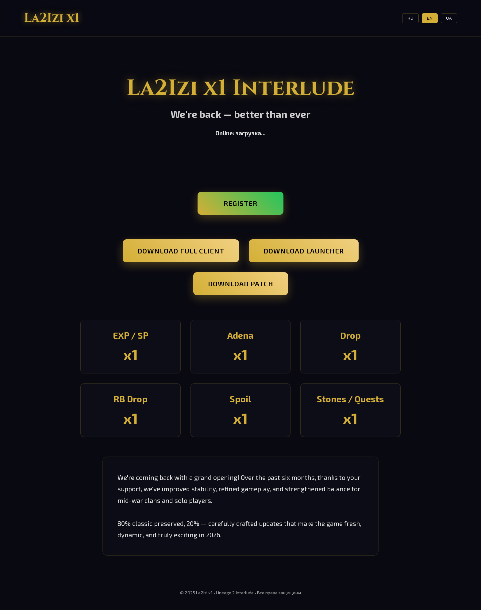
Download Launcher (304, 251)
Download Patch (240, 284)
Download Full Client (180, 251)
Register (240, 203)
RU (410, 18)
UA (449, 18)
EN (430, 18)
